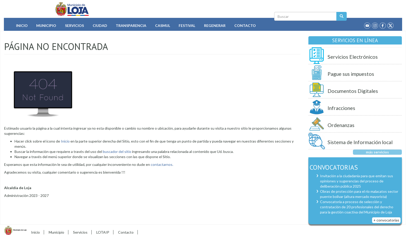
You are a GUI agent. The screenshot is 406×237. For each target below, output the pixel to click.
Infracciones (341, 108)
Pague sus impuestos (351, 74)
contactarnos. (162, 164)
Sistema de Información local (360, 142)
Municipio (46, 25)
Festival (187, 25)
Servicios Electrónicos (353, 57)
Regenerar (215, 25)
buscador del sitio (116, 151)
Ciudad (100, 25)
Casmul (162, 25)
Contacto (245, 25)
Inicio (22, 25)
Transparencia (131, 25)
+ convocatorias (386, 220)
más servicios (377, 152)
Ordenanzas (341, 125)
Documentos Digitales (353, 91)
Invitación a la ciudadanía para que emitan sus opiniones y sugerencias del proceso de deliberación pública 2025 (356, 181)
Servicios (74, 25)
